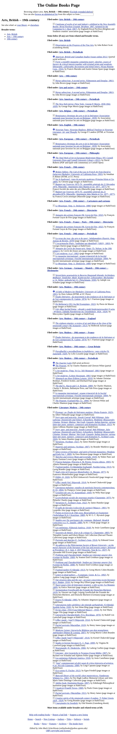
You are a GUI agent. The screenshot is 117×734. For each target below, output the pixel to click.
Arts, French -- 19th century (72, 167)
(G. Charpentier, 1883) (82, 533)
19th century (12, 39)
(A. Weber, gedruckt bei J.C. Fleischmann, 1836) (84, 277)
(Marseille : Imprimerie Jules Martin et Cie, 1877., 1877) (84, 185)
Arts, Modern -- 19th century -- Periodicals (78, 358)
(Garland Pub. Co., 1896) (72, 401)
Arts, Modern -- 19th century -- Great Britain (79, 346)
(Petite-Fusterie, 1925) (84, 412)
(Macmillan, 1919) (70, 625)
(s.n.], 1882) (67, 253)
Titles (69, 719)
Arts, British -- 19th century (71, 19)
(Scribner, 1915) (84, 421)
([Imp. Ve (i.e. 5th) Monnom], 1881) (77, 371)
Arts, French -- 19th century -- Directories (78, 210)
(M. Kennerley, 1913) (82, 324)
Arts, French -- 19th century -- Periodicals (78, 234)
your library (22, 25)
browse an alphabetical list (46, 14)
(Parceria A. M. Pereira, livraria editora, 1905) (83, 462)
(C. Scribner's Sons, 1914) (76, 540)
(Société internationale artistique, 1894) (80, 257)
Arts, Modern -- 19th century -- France (76, 332)
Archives (62, 724)
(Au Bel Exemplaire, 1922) (75, 304)
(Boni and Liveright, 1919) (76, 457)
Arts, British (12, 34)
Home (30, 719)
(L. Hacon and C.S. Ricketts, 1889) (74, 386)
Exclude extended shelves (81, 12)
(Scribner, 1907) (72, 447)
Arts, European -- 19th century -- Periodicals (79, 139)
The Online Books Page (58, 5)
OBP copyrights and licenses (58, 730)
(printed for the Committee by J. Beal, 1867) (84, 26)
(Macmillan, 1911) (70, 693)
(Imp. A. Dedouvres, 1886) (73, 206)
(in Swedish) (66, 703)
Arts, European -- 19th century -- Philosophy (79, 153)
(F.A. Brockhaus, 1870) (78, 615)
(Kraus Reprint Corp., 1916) (83, 65)
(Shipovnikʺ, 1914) (72, 638)
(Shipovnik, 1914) (72, 620)
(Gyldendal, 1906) (66, 600)
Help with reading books (39, 715)
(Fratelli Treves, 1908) (69, 688)
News (44, 724)
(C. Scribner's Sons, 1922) (71, 503)
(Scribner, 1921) (67, 442)
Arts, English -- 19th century (72, 125)
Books (36, 724)
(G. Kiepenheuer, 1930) (73, 493)
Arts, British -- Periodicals (71, 52)
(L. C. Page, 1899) (75, 643)
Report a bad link (60, 715)
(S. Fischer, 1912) (68, 670)
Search (38, 719)
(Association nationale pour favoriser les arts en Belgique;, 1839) (81, 117)
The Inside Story (76, 724)
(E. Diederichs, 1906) (70, 648)
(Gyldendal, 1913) (70, 570)
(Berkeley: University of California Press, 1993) (82, 173)
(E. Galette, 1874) (83, 298)
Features (52, 724)
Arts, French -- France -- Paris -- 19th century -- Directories (86, 222)
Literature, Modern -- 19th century (75, 407)
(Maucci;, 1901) (80, 508)
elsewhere (34, 25)
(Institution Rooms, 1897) (72, 683)
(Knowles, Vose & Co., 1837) (84, 547)
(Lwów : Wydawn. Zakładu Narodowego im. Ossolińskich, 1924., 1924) (84, 310)
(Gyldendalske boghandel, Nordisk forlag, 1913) (83, 467)
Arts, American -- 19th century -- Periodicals (79, 99)
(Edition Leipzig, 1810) (74, 378)
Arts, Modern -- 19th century (72, 287)
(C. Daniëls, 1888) (81, 521)
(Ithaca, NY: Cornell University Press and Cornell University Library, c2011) (83, 159)
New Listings (49, 719)
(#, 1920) (62, 477)
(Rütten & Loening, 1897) (80, 631)
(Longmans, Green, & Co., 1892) (80, 575)
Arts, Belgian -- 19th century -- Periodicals (78, 111)
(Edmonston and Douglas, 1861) (84, 81)
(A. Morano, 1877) (80, 472)
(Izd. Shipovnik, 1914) (70, 482)
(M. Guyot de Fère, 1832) (79, 215)
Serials (86, 719)
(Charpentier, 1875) (83, 498)
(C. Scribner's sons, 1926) (84, 434)
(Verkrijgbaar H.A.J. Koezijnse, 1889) (80, 514)
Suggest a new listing (79, 715)
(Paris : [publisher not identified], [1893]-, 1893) (82, 243)
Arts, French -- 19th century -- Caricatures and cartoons (84, 201)
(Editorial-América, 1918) (73, 528)
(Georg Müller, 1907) (81, 653)
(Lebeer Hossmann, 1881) (73, 376)
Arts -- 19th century (15, 36)
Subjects (77, 719)
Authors (60, 719)
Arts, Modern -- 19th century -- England (77, 318)
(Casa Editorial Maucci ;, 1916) (77, 610)
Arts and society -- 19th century (73, 87)
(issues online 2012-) (81, 57)
